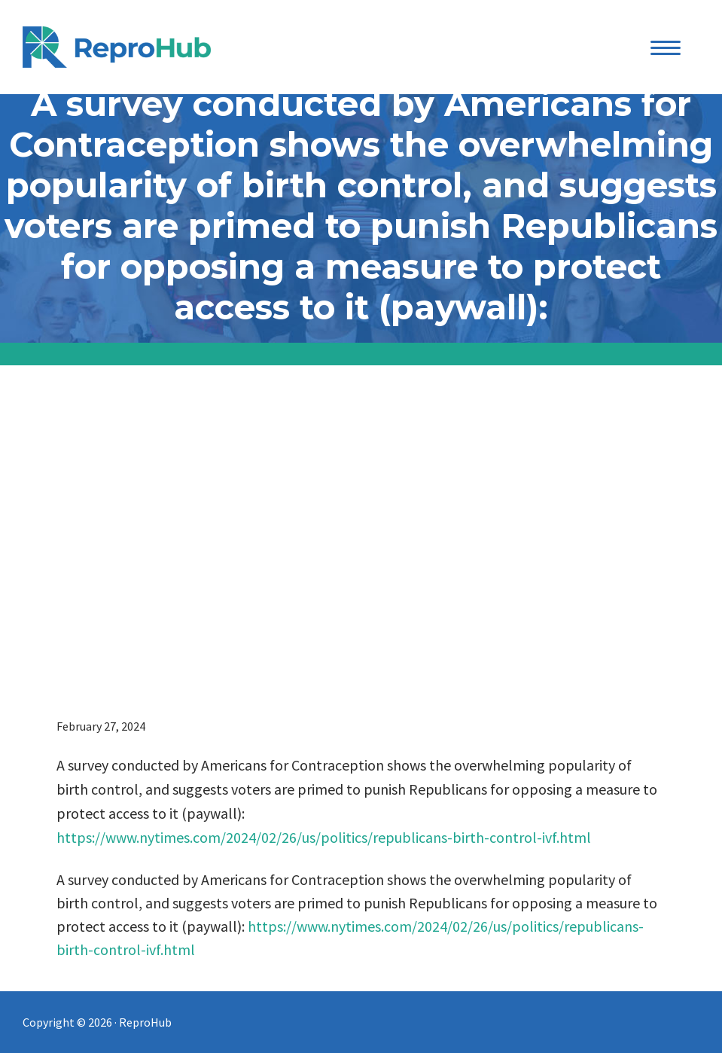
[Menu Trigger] (665, 47)
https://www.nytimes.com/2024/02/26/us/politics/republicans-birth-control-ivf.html (323, 837)
